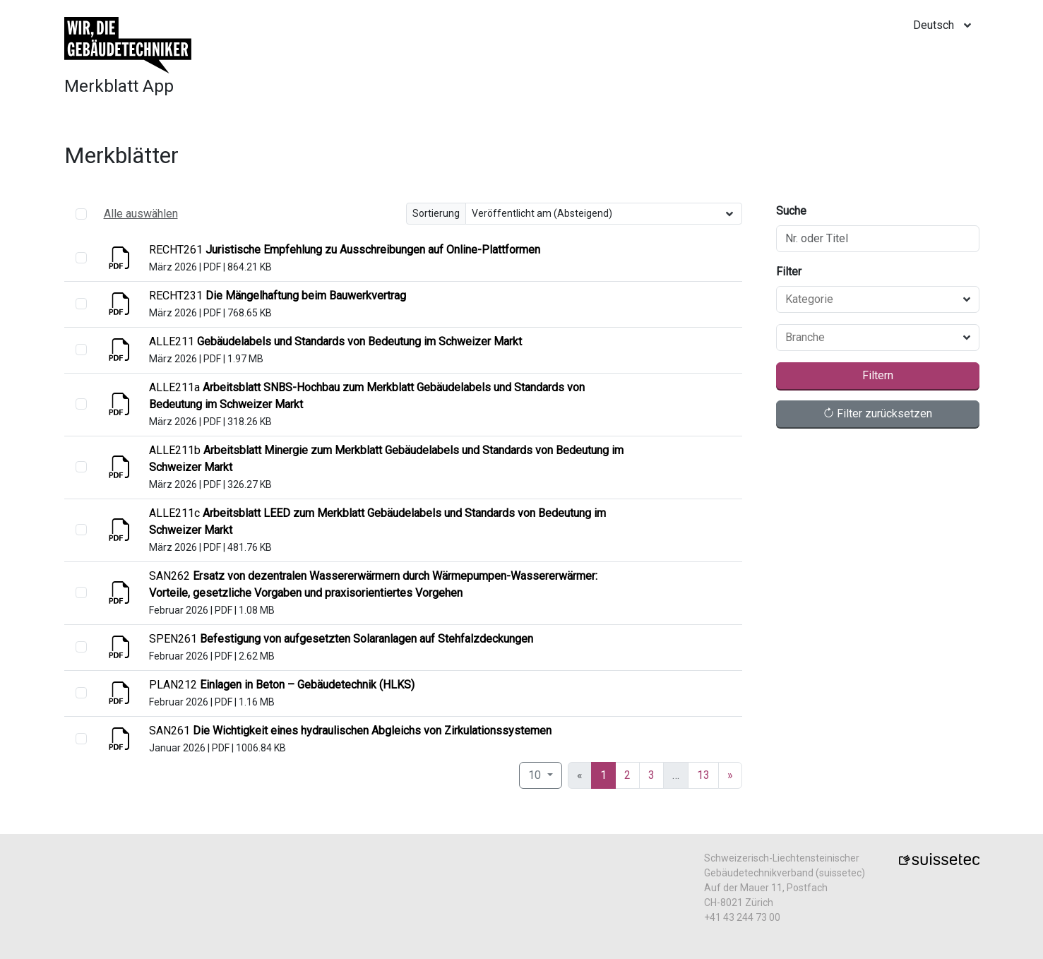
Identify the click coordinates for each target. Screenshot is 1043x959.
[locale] (946, 25)
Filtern (877, 375)
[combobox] (869, 299)
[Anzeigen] (120, 262)
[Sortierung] (603, 214)
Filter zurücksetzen (877, 413)
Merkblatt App (119, 86)
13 (703, 775)
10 (536, 775)
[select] (81, 257)
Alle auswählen (141, 213)
